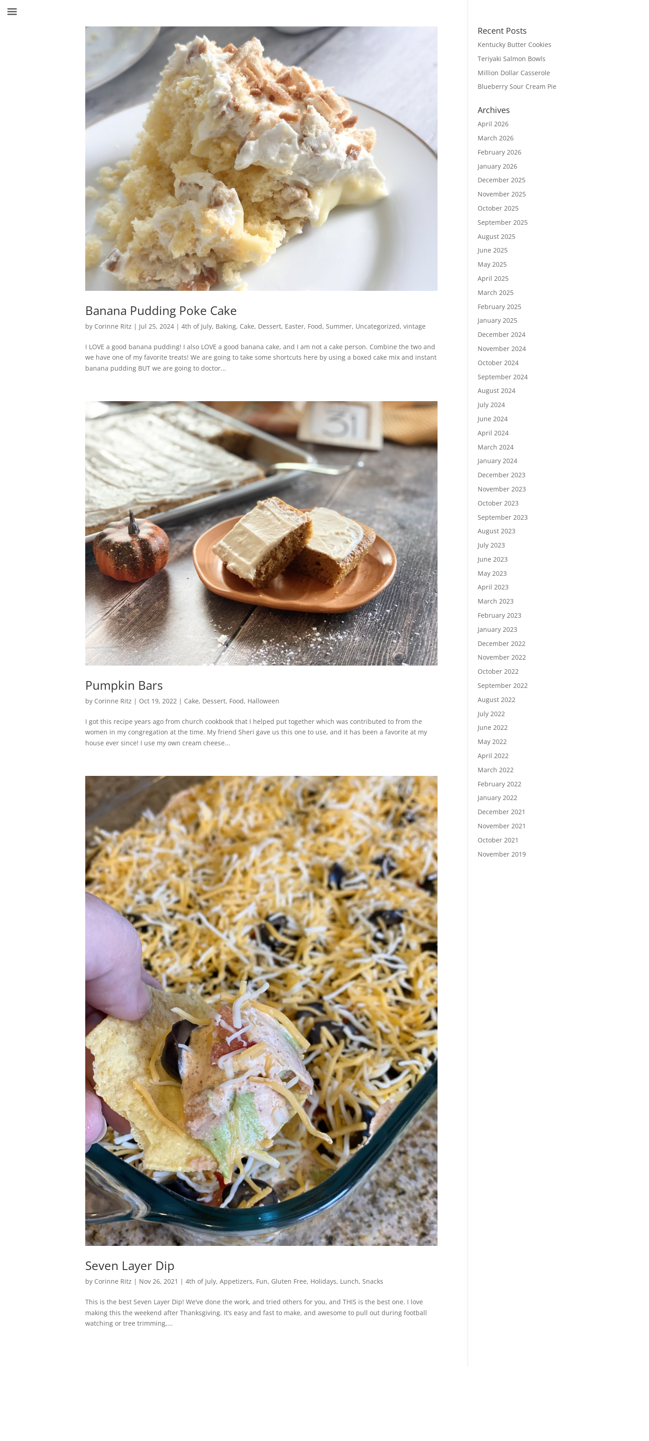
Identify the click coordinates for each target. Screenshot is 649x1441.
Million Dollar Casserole (514, 72)
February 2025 (499, 306)
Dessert (269, 326)
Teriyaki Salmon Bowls (512, 58)
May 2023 (492, 573)
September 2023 (503, 517)
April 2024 (493, 433)
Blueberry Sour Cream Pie (517, 86)
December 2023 (501, 474)
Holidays (323, 1281)
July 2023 (491, 545)
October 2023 (498, 503)
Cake (247, 326)
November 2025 (502, 194)
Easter (294, 326)
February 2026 (499, 152)
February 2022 (499, 784)
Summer (339, 326)
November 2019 (502, 854)
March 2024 (496, 447)
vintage (414, 326)
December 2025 (501, 180)
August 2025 (496, 236)
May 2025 (492, 264)
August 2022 (496, 699)
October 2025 (498, 208)
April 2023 (493, 587)
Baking (226, 326)
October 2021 (498, 840)
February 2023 (499, 615)
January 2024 (497, 460)
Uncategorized (377, 326)
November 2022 (502, 657)
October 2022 (498, 671)
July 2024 (491, 404)
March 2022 (496, 769)
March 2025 (496, 292)
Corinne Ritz (113, 326)
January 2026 (497, 166)
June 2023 (493, 559)
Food (315, 326)
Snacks (372, 1281)
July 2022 (491, 713)
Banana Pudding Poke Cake (161, 310)
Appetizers (236, 1281)
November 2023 (502, 489)
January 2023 (497, 629)
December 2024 (501, 334)
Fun (262, 1281)
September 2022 (503, 685)
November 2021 (502, 825)
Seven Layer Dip (130, 1265)
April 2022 (493, 755)
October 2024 (498, 362)
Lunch (349, 1281)
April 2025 (493, 278)
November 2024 (502, 348)
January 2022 (497, 797)
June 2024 (493, 418)
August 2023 (496, 531)
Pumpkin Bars (124, 685)
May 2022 (492, 741)
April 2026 (493, 123)
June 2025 (493, 250)
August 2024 (496, 390)
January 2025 (497, 320)
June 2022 (493, 727)
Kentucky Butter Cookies (514, 44)
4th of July (196, 326)
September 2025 (503, 222)
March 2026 (496, 138)
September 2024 (503, 376)
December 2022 (501, 643)
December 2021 (501, 811)
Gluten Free (289, 1281)
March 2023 (496, 601)
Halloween (263, 701)
